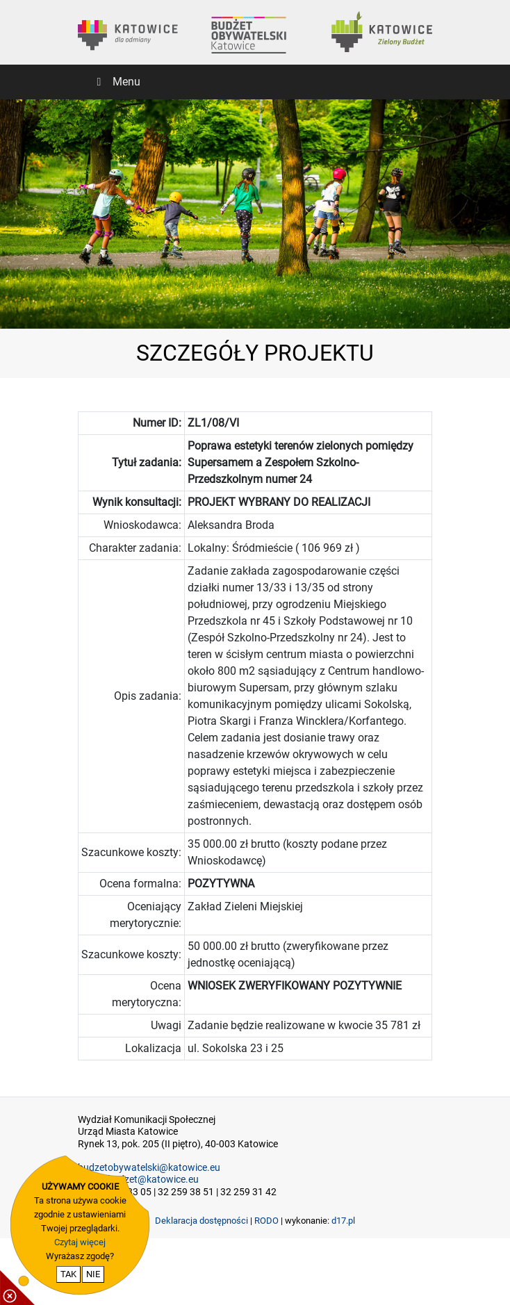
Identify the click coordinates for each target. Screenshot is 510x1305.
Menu (116, 81)
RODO (266, 1220)
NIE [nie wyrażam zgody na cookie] (93, 1274)
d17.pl (343, 1220)
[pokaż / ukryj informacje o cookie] (17, 1287)
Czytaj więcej (80, 1242)
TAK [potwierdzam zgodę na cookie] (68, 1274)
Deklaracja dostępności (201, 1220)
